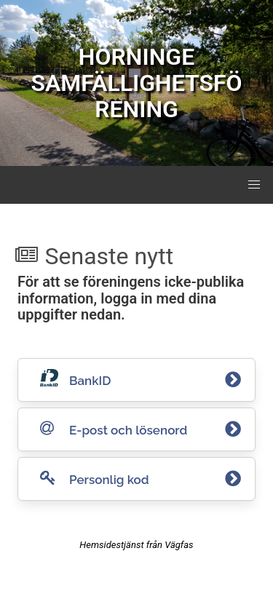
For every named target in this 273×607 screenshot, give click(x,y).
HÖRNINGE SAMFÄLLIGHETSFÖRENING (136, 83)
